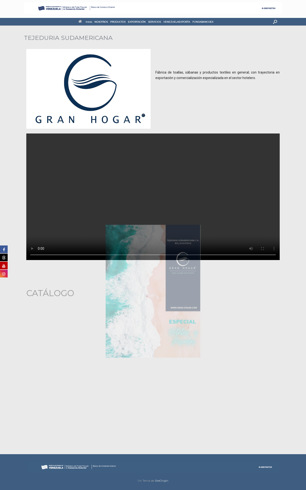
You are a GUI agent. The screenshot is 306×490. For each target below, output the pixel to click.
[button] (275, 22)
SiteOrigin (161, 480)
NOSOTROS (101, 21)
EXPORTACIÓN (137, 21)
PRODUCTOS (118, 21)
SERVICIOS (154, 21)
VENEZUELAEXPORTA (176, 21)
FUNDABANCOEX (202, 21)
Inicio (85, 21)
